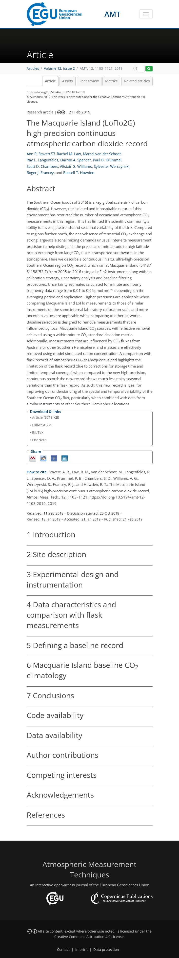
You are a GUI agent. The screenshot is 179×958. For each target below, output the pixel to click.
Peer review (89, 81)
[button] (135, 68)
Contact (63, 949)
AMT (112, 14)
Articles (33, 68)
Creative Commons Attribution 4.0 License (89, 937)
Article (50, 81)
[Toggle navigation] (146, 14)
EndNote (39, 439)
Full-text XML (42, 425)
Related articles (137, 81)
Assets (67, 81)
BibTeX (37, 432)
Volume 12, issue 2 (59, 68)
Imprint (81, 949)
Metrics (111, 81)
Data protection (106, 949)
